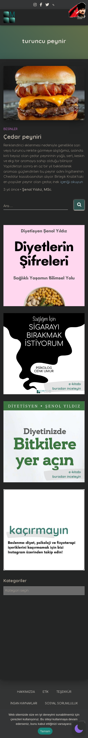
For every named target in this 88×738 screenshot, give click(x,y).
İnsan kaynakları (23, 703)
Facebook (41, 5)
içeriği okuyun (71, 182)
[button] (79, 729)
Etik (46, 692)
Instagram (35, 5)
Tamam (45, 731)
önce (11, 189)
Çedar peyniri (22, 136)
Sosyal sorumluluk (61, 703)
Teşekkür (63, 692)
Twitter (47, 5)
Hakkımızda (26, 692)
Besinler (10, 129)
